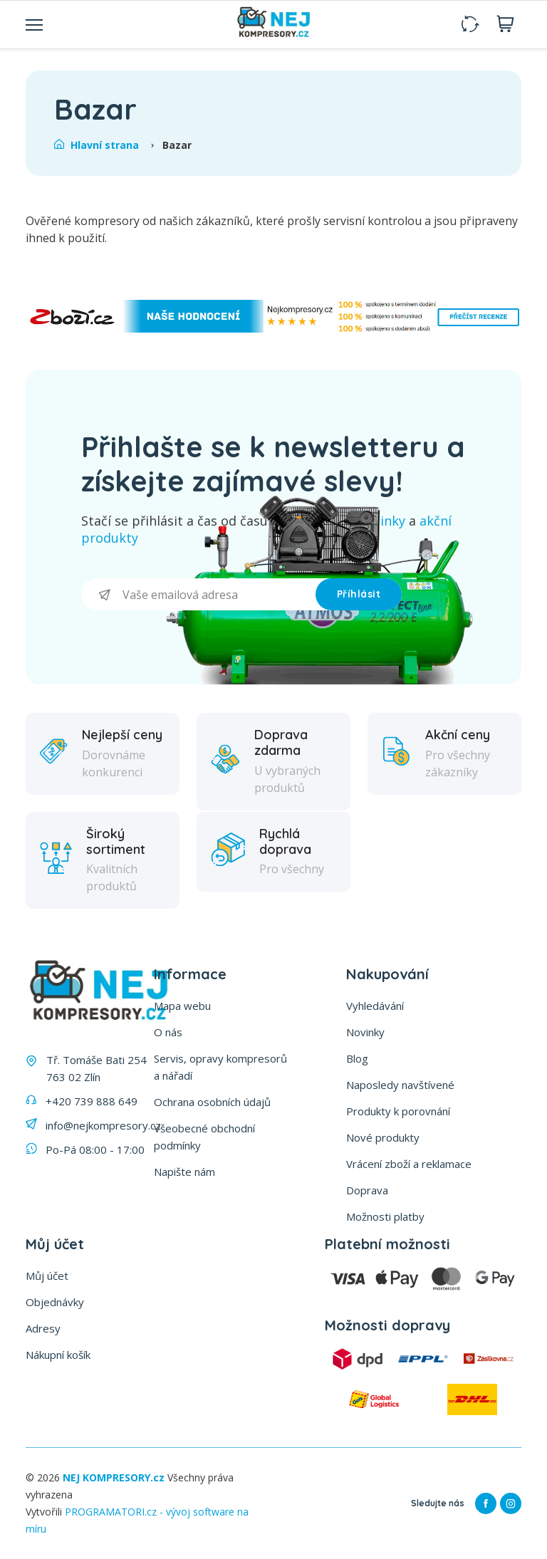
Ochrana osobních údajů (212, 1102)
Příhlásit (359, 594)
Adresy (43, 1328)
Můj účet (47, 1275)
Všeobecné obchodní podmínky (204, 1136)
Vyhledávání (375, 1006)
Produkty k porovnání (398, 1111)
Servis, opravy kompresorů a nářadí (220, 1067)
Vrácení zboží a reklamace (409, 1164)
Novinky (365, 1032)
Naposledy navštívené (400, 1085)
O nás (168, 1032)
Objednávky (55, 1302)
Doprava (367, 1190)
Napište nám (184, 1171)
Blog (357, 1058)
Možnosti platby (385, 1216)
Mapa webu (182, 1006)
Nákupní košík (58, 1354)
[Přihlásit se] (198, 594)
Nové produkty (383, 1137)
